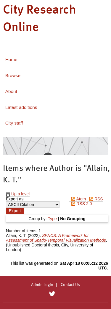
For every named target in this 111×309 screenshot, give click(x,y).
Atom (77, 199)
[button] (15, 211)
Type (52, 218)
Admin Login (42, 285)
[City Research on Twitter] (52, 294)
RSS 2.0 (80, 203)
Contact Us (70, 285)
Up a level (18, 194)
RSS (95, 199)
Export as (14, 199)
